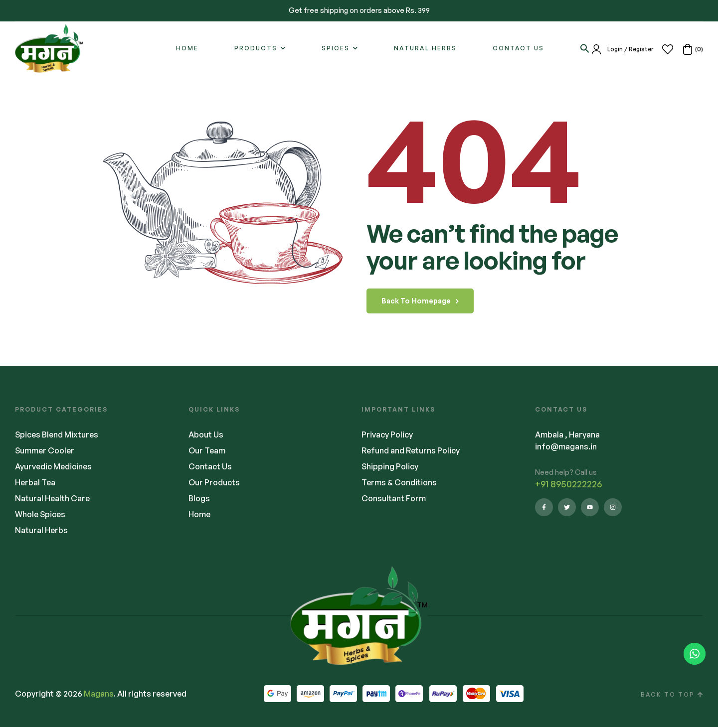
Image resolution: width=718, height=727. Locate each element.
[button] (585, 48)
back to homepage (420, 300)
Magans (99, 694)
